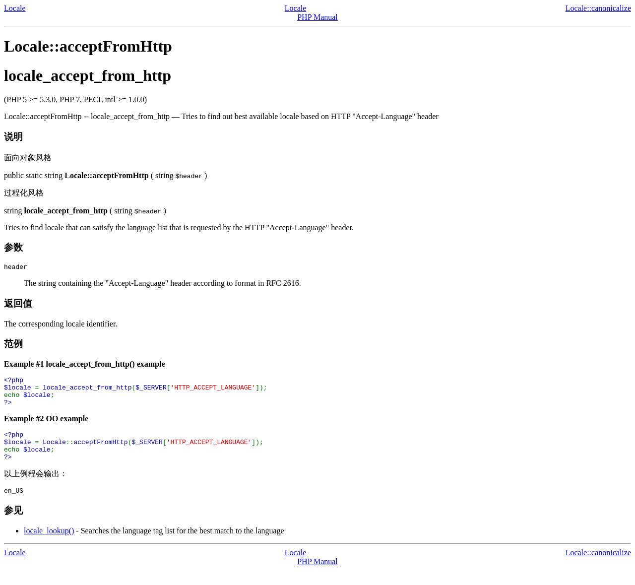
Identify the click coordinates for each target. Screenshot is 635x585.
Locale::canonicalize (598, 8)
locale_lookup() (49, 545)
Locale (15, 8)
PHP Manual (317, 17)
